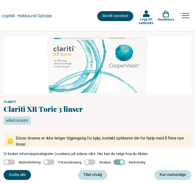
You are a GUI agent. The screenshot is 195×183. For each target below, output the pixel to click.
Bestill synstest (115, 15)
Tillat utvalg (92, 174)
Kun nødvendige (173, 174)
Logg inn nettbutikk (146, 21)
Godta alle (17, 174)
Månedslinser (17, 121)
